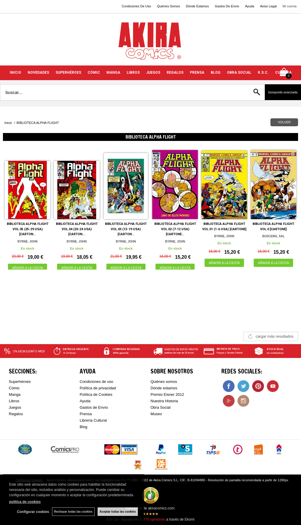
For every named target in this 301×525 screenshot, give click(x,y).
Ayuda (249, 6)
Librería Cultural (93, 420)
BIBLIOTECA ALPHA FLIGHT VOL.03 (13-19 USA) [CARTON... (126, 229)
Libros (14, 401)
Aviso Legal (268, 6)
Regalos (16, 414)
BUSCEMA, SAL (273, 236)
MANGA (113, 72)
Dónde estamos (163, 388)
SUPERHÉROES (68, 72)
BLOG (215, 72)
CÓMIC (94, 72)
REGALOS (175, 72)
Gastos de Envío (94, 407)
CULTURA (283, 72)
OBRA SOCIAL (239, 72)
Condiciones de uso (96, 381)
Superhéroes (20, 381)
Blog (83, 427)
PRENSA (197, 72)
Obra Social (160, 407)
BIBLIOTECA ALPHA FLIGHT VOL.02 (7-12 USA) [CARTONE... (175, 229)
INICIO (15, 72)
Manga (15, 394)
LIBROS (133, 72)
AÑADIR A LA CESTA (27, 268)
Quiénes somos (163, 381)
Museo (156, 414)
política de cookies (25, 502)
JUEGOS (153, 72)
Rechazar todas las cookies (73, 511)
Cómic (14, 388)
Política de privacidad (98, 388)
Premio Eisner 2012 (167, 394)
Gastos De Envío (227, 6)
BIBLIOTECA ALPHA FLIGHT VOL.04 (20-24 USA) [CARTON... (77, 229)
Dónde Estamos (197, 6)
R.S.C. (263, 72)
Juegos (15, 407)
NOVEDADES (38, 72)
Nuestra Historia (164, 401)
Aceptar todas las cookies (118, 511)
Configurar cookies (33, 512)
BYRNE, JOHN (27, 241)
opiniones (152, 519)
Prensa (86, 414)
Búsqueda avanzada (282, 92)
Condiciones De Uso (136, 6)
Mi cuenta (289, 6)
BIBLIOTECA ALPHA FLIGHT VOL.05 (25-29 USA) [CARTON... (28, 229)
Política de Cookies (96, 394)
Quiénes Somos (168, 6)
